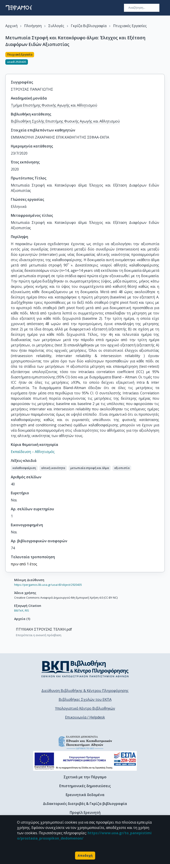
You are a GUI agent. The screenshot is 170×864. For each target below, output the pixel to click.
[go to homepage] (18, 8)
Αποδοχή (85, 856)
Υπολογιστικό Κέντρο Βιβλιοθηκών (85, 708)
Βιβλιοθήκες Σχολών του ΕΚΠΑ (85, 699)
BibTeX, (19, 610)
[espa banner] (85, 761)
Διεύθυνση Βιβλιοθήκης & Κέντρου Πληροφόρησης (85, 690)
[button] (24, 468)
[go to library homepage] (85, 668)
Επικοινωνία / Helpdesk (85, 717)
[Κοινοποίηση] (163, 60)
